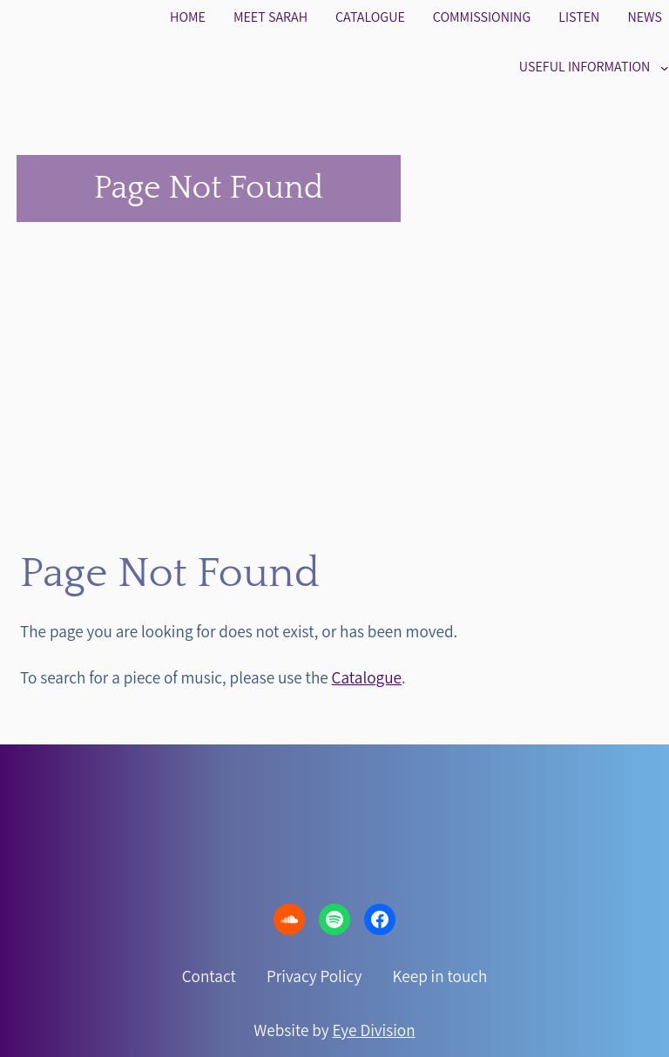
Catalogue (367, 677)
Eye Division (374, 1030)
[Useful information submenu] (664, 67)
